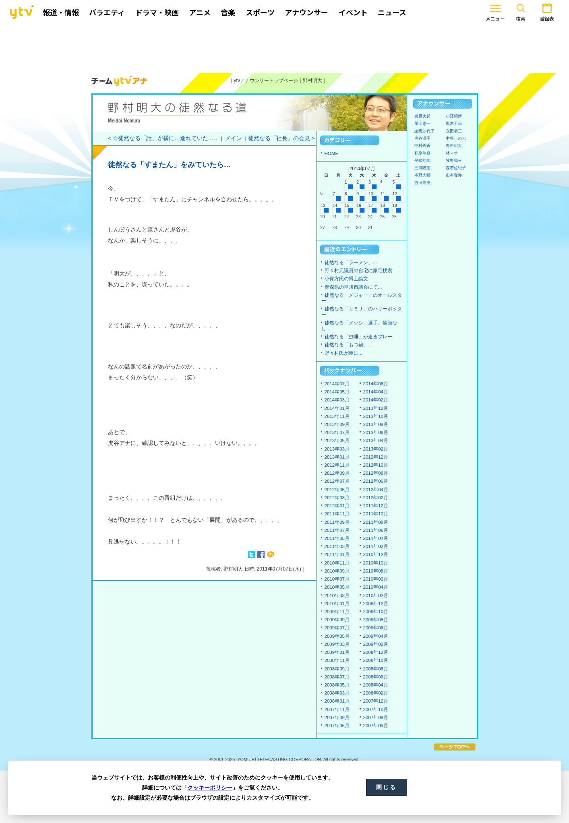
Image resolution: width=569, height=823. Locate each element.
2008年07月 (337, 676)
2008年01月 (337, 701)
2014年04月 (376, 391)
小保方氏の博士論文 (346, 278)
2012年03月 (337, 497)
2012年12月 (376, 457)
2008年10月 (376, 660)
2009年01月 (337, 652)
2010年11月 (337, 562)
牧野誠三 (454, 160)
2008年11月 (337, 660)
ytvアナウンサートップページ (266, 80)
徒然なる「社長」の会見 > (281, 138)
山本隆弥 (454, 175)
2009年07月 (337, 627)
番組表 (523, 11)
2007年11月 (337, 709)
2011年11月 (337, 513)
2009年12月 (376, 603)
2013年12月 (376, 408)
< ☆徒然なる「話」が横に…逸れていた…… (163, 138)
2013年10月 (376, 416)
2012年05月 (337, 489)
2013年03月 (337, 449)
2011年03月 (337, 546)
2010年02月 (376, 595)
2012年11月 (337, 465)
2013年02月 (376, 449)
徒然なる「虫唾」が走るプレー (358, 336)
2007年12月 (376, 701)
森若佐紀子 (456, 167)
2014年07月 (337, 383)
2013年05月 (337, 440)
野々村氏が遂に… (344, 353)
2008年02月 (376, 693)
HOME (332, 153)
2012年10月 (376, 465)
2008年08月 (376, 668)
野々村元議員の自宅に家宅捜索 (358, 270)
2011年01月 (337, 554)
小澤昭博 (454, 116)
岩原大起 (422, 116)
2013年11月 (337, 416)
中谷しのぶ (456, 138)
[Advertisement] (284, 47)
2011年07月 (337, 530)
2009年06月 (376, 627)
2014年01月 (337, 408)
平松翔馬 (422, 160)
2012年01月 (337, 505)
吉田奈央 (422, 182)
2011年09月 (337, 522)
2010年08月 (376, 571)
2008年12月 (376, 652)
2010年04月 (376, 587)
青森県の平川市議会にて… (354, 287)
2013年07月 (337, 432)
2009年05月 (337, 636)
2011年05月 (337, 538)
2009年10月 (376, 611)
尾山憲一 (422, 123)
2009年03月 (337, 644)
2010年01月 (337, 603)
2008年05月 (337, 684)
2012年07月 (337, 481)
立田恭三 (454, 131)
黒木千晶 (454, 123)
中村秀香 (422, 145)
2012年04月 (376, 489)
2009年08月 (376, 619)
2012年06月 (376, 481)
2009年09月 (337, 619)
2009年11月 (337, 611)
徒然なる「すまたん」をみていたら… (169, 165)
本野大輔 (422, 175)
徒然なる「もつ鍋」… (349, 344)
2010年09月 (337, 571)
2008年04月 (376, 684)
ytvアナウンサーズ (119, 81)
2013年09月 (337, 424)
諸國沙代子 (424, 131)
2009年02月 (376, 644)
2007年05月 (376, 725)
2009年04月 (376, 636)
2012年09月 (337, 473)
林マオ (452, 153)
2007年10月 (376, 709)
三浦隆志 (422, 167)
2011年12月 (376, 505)
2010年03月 (337, 595)
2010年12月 (376, 554)
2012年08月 (376, 473)
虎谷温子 (422, 138)
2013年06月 (376, 432)
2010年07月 (337, 579)
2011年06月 (376, 530)
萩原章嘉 (422, 153)
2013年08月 (376, 424)
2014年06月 (376, 383)
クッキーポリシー (209, 787)
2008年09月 (337, 668)
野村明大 (312, 80)
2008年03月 (337, 693)
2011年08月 (376, 522)
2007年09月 (337, 717)
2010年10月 (376, 562)
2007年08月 (376, 717)
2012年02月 (376, 497)
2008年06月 (376, 676)
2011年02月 (376, 546)
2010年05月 (337, 587)
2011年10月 (376, 513)
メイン (233, 138)
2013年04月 (376, 440)
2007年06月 (337, 725)
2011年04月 (376, 538)
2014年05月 (337, 391)
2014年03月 (337, 399)
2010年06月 (376, 579)
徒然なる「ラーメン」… (351, 262)
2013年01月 (337, 457)
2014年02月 (376, 399)
